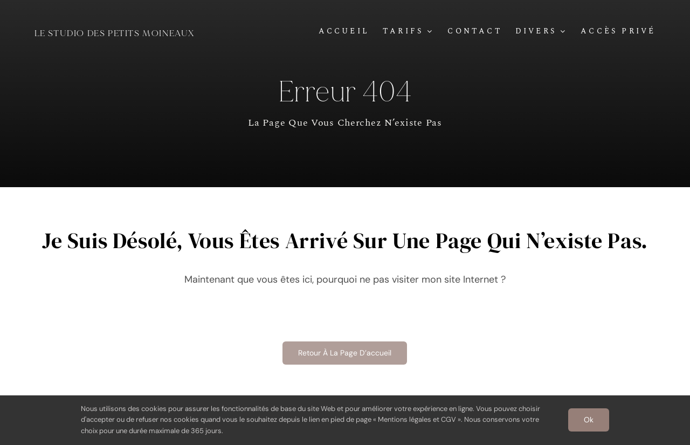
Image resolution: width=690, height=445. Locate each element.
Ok (589, 420)
